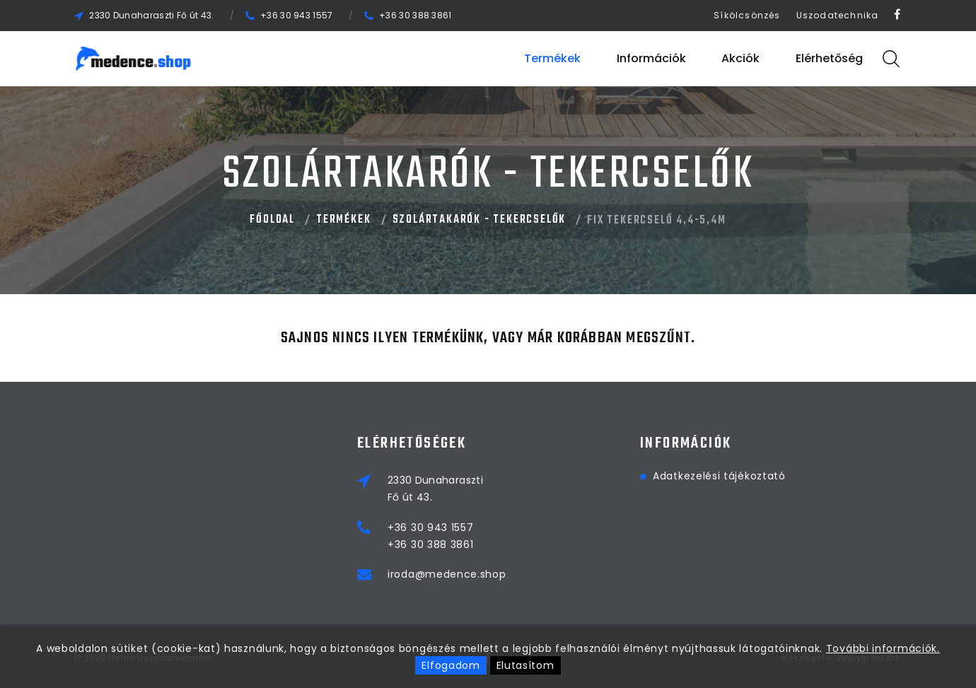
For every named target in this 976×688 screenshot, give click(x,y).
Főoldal (272, 220)
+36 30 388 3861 (415, 15)
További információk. (883, 648)
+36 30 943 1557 (296, 15)
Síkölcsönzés (747, 15)
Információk (651, 58)
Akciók (740, 58)
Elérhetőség (829, 58)
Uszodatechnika (837, 15)
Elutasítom (525, 665)
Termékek (552, 58)
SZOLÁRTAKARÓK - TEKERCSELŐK (480, 220)
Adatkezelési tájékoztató (719, 476)
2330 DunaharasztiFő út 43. (435, 488)
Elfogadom (451, 665)
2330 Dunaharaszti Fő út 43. (151, 15)
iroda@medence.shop (447, 574)
